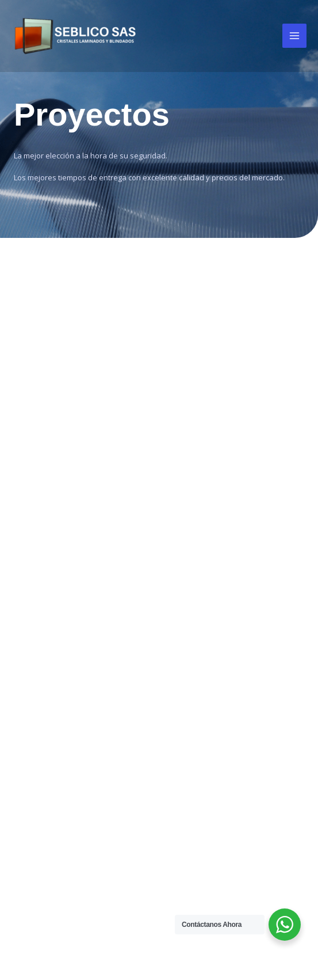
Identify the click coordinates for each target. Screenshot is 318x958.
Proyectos (184, 531)
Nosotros (183, 515)
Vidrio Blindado (46, 675)
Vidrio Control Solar (55, 706)
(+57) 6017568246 (254, 818)
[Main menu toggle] (294, 36)
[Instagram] (241, 663)
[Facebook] (213, 663)
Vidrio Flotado (44, 644)
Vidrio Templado (49, 628)
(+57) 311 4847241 (253, 776)
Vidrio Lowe (40, 722)
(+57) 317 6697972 (253, 754)
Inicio (175, 500)
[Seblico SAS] (75, 36)
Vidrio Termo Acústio (58, 690)
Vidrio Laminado (48, 613)
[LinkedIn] (268, 663)
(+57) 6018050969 (254, 797)
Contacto (183, 563)
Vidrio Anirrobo (46, 659)
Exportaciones (192, 547)
